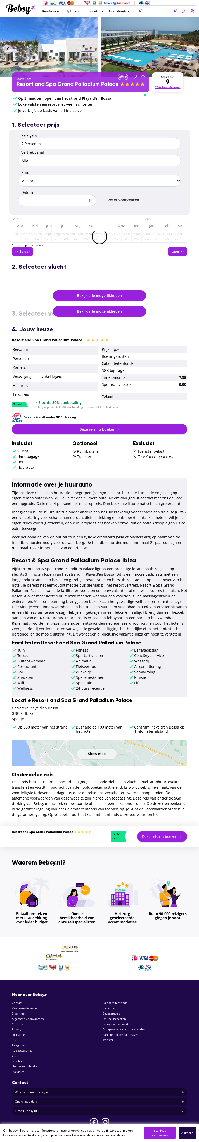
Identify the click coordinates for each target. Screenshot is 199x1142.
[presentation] (7, 49)
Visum (16, 1056)
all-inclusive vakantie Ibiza (120, 634)
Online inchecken (114, 1019)
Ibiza (28, 79)
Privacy (17, 1029)
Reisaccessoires (22, 1050)
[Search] (158, 11)
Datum (27, 192)
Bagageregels (111, 1013)
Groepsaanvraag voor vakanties (124, 1029)
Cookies (17, 1024)
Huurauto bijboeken (25, 1066)
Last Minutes (119, 11)
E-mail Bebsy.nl (99, 1111)
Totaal (17, 404)
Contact (17, 1003)
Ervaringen (19, 1013)
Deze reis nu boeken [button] (99, 429)
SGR (14, 1040)
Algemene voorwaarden (28, 1019)
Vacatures (109, 1008)
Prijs (25, 172)
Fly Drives (72, 11)
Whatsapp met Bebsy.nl (99, 1092)
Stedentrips (94, 11)
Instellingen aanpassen (160, 1132)
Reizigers (29, 135)
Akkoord (187, 1133)
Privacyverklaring (114, 1135)
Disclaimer (19, 1035)
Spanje (20, 79)
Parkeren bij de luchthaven (121, 1035)
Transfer (108, 1040)
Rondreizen (50, 11)
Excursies (18, 1072)
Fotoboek (18, 1061)
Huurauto (25, 467)
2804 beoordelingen (167, 87)
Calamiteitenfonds (115, 1003)
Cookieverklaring (84, 1135)
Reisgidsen (19, 1045)
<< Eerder (22, 251)
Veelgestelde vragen (25, 1008)
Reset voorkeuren (123, 199)
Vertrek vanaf (32, 152)
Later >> (177, 251)
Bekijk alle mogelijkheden (99, 295)
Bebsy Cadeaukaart (115, 1024)
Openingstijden (99, 1101)
